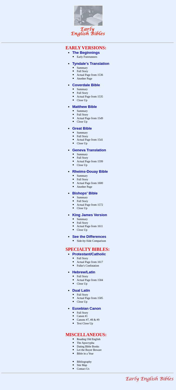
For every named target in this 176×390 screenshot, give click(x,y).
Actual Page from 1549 (90, 118)
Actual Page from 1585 (90, 298)
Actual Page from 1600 (90, 183)
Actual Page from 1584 (90, 280)
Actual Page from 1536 (90, 74)
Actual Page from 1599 (90, 161)
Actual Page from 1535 (90, 96)
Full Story (82, 71)
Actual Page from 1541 (90, 139)
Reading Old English (89, 339)
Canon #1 (82, 316)
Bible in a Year (85, 353)
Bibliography (84, 361)
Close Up (82, 100)
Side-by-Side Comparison (91, 240)
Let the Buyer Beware (89, 349)
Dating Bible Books (88, 346)
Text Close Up (85, 323)
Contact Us (83, 368)
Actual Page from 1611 (90, 226)
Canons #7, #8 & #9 (88, 319)
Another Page (84, 78)
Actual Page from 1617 (90, 261)
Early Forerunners (87, 56)
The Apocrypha (85, 342)
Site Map (82, 365)
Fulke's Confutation (88, 265)
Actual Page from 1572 (90, 204)
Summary (82, 67)
